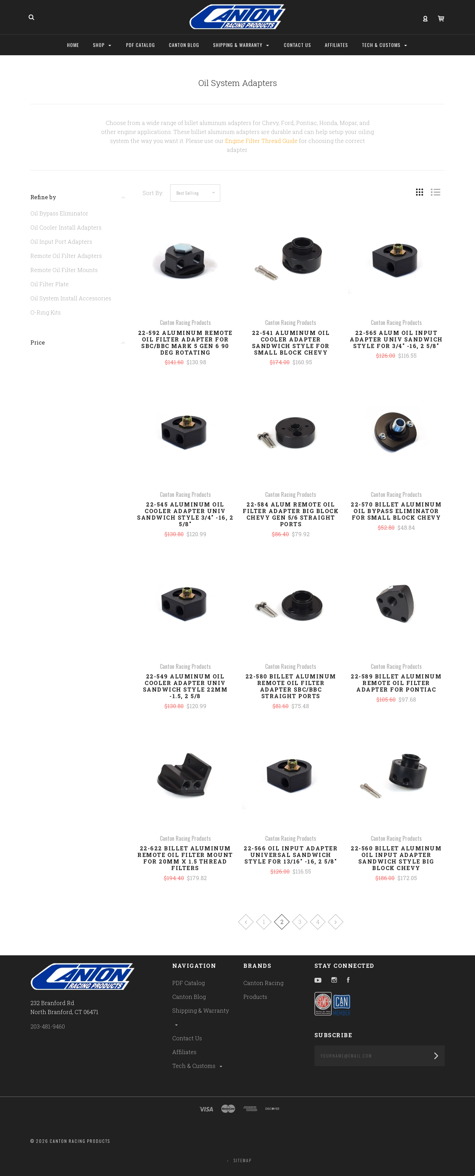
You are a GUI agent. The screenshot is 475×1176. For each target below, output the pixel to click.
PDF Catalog (188, 982)
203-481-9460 (47, 1026)
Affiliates (184, 1051)
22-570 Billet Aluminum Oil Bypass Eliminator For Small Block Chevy (396, 511)
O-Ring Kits (45, 312)
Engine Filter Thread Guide (261, 140)
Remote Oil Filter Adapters (66, 255)
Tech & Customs (197, 1065)
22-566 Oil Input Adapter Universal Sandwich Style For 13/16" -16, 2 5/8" (291, 855)
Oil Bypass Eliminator (59, 213)
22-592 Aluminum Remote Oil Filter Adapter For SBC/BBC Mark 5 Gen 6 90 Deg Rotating (185, 342)
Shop (102, 44)
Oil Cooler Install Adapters (65, 227)
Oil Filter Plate (49, 284)
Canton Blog (189, 996)
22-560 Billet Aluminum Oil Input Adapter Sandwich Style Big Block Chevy (396, 858)
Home (73, 44)
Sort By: (153, 192)
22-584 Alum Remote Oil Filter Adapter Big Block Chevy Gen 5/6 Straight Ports (291, 514)
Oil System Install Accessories (70, 298)
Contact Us (187, 1038)
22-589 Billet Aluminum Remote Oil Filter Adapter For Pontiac (396, 683)
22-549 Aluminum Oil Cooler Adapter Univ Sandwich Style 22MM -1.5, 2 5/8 (185, 686)
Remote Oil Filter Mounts (64, 269)
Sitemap (243, 1160)
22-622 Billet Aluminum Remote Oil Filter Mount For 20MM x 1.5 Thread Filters (185, 858)
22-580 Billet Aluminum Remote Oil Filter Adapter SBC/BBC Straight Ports (290, 686)
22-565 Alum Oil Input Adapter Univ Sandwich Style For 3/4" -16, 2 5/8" (396, 339)
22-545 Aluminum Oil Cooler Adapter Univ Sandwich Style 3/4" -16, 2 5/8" (185, 514)
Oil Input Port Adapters (61, 241)
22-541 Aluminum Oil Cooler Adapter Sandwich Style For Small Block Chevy (291, 342)
